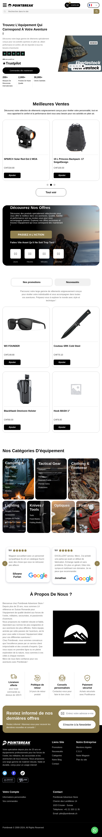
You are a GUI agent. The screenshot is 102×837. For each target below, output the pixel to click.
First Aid (86, 505)
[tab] (31, 282)
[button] (70, 66)
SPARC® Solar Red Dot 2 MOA (20, 159)
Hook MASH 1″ (62, 411)
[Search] (96, 11)
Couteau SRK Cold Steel (67, 346)
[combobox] (50, 11)
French (90, 5)
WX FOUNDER (12, 346)
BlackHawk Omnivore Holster (20, 411)
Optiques (62, 505)
